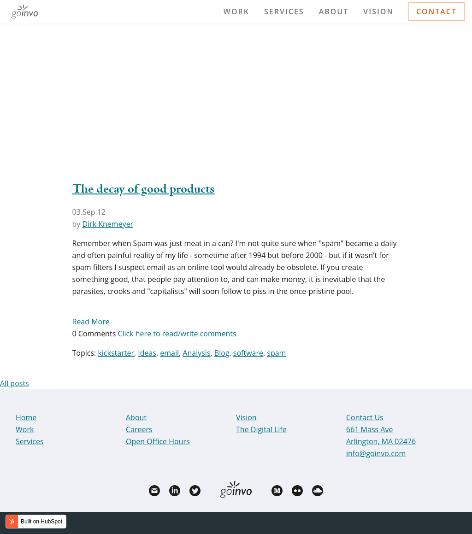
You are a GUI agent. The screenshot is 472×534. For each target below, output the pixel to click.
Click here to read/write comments (177, 334)
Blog (222, 353)
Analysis (196, 353)
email (169, 353)
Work (236, 11)
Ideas (147, 353)
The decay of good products (143, 189)
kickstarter (116, 353)
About (334, 11)
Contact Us (365, 417)
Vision (378, 11)
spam (276, 353)
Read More (91, 322)
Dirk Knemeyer (107, 224)
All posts (14, 383)
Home (26, 417)
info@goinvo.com (376, 453)
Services (284, 11)
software (248, 353)
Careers (139, 429)
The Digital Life (261, 429)
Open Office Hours (158, 441)
